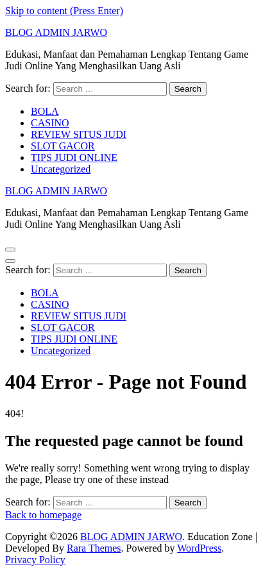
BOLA (45, 111)
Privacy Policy (35, 559)
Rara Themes (94, 548)
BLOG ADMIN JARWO (56, 32)
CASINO (50, 122)
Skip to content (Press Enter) (64, 10)
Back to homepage (43, 514)
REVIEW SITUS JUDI (78, 134)
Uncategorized (60, 169)
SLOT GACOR (63, 145)
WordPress (199, 548)
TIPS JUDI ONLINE (74, 157)
